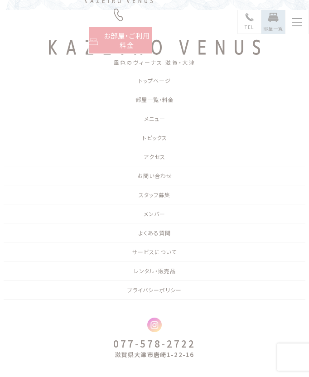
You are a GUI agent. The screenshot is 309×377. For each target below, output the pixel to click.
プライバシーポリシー (154, 290)
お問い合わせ (154, 175)
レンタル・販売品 (155, 271)
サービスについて (154, 252)
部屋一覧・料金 (154, 99)
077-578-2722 (154, 343)
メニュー (154, 118)
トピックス (154, 137)
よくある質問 (155, 233)
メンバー (154, 214)
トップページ (155, 80)
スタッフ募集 (154, 194)
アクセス (154, 156)
